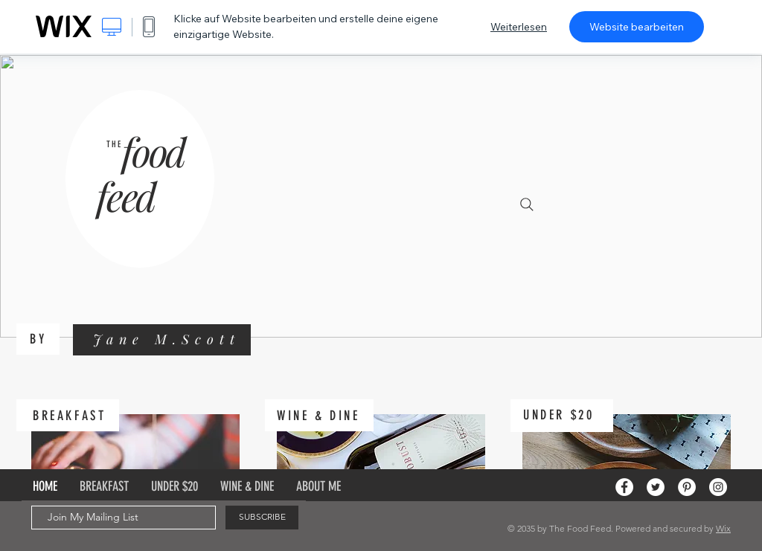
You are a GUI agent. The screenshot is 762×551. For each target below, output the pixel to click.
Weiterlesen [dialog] (518, 26)
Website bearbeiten (636, 26)
